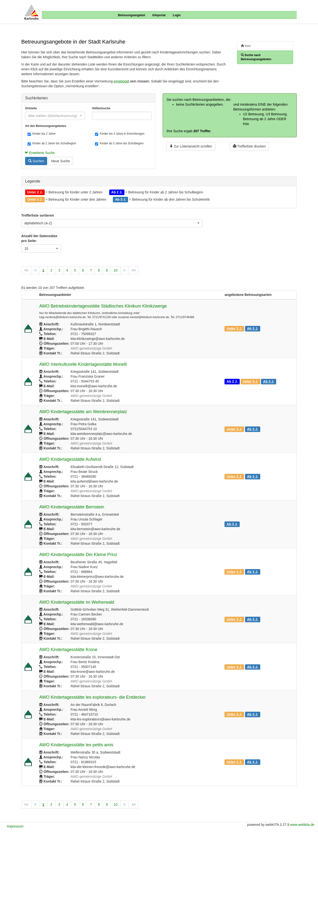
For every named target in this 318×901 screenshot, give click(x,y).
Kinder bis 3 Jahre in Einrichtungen (119, 134)
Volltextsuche (101, 108)
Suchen (36, 161)
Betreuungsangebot (131, 15)
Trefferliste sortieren (37, 282)
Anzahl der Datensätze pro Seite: (39, 305)
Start (246, 46)
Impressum (15, 893)
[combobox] (55, 116)
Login (177, 15)
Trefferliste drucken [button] (249, 146)
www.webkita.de (302, 892)
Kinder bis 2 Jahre (42, 134)
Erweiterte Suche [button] (40, 153)
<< (26, 337)
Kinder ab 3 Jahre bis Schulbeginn (119, 144)
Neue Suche (60, 161)
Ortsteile (31, 108)
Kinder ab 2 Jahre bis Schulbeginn (52, 144)
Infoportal (159, 15)
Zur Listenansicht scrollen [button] (190, 146)
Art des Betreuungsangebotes (45, 126)
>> (133, 337)
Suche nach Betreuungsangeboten (256, 57)
